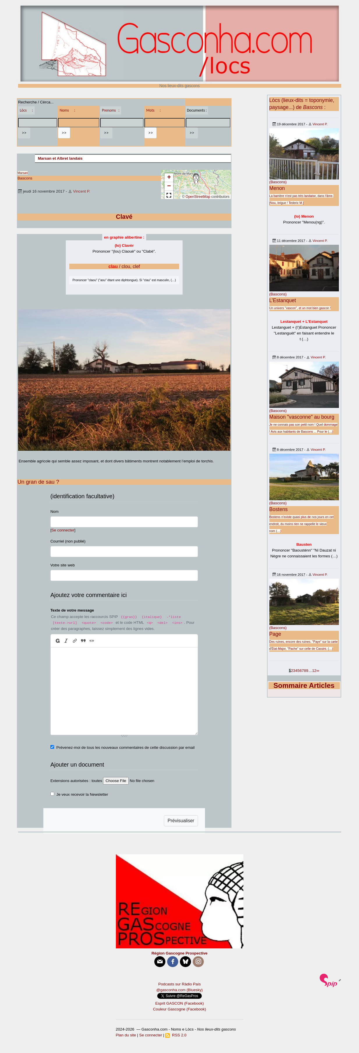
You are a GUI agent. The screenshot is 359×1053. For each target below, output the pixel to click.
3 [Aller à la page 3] (294, 670)
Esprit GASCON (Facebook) (179, 1003)
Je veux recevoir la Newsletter (82, 794)
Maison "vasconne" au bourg (302, 417)
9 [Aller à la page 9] (307, 670)
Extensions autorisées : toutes (76, 781)
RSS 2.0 (175, 1035)
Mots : (153, 110)
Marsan (22, 173)
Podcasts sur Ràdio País (179, 984)
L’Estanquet (282, 300)
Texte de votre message (72, 610)
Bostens (278, 509)
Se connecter (63, 530)
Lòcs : (26, 110)
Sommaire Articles (304, 685)
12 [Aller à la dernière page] (314, 670)
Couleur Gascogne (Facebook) (179, 1009)
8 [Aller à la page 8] (305, 670)
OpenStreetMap (197, 197)
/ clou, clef (124, 266)
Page (275, 634)
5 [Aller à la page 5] (298, 670)
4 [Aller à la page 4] (296, 670)
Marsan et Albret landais (60, 158)
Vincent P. (81, 191)
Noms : (67, 110)
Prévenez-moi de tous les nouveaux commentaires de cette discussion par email (125, 747)
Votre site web (62, 565)
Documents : (197, 110)
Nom (54, 511)
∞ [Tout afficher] (317, 670)
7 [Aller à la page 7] (303, 670)
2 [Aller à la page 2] (292, 670)
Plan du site (126, 1035)
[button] (196, 178)
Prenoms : (110, 110)
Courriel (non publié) (68, 541)
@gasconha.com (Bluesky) (179, 990)
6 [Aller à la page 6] (301, 670)
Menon (277, 188)
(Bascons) (278, 182)
